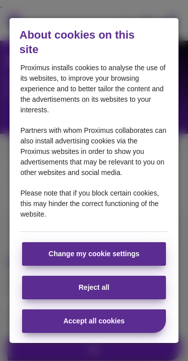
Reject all (94, 287)
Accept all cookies (93, 321)
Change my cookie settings (94, 254)
